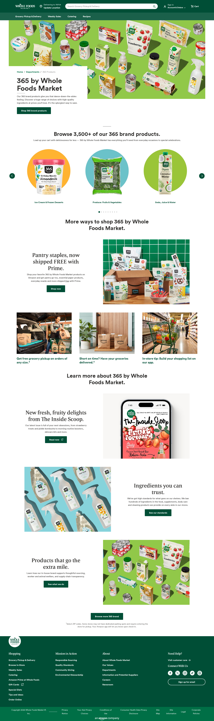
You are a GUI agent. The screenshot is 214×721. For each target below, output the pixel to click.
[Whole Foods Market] (25, 6)
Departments (109, 669)
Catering (13, 674)
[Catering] (72, 16)
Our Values (107, 665)
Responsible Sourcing (66, 660)
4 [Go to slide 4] (105, 212)
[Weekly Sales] (54, 16)
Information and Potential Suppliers (120, 674)
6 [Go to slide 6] (110, 212)
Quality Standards (64, 665)
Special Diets (15, 689)
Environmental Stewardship (69, 674)
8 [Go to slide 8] (114, 212)
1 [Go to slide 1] (99, 210)
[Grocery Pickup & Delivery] (28, 16)
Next (202, 176)
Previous (12, 176)
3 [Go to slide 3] (103, 212)
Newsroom (107, 684)
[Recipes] (87, 16)
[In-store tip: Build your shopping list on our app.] (169, 338)
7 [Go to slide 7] (112, 212)
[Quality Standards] (158, 512)
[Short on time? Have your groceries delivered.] (106, 338)
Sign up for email (186, 681)
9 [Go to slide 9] (116, 212)
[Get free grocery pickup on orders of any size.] (44, 338)
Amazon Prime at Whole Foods (24, 679)
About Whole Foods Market (116, 660)
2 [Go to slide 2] (101, 212)
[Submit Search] (154, 6)
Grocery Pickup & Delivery (22, 660)
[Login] (174, 6)
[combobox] (107, 6)
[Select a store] (50, 6)
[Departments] (32, 72)
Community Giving (64, 669)
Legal (183, 711)
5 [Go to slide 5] (108, 212)
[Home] (20, 72)
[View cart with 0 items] (195, 6)
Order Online (15, 699)
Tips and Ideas (16, 694)
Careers (106, 679)
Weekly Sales (15, 669)
